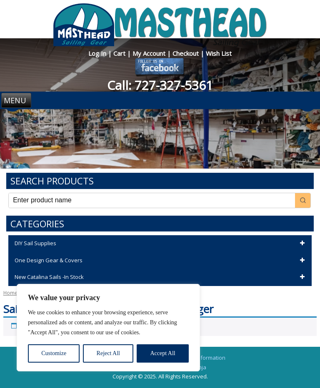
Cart (120, 53)
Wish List (219, 53)
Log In (98, 53)
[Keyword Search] (152, 200)
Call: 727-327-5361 (160, 85)
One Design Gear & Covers (161, 260)
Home (10, 292)
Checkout (186, 53)
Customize (53, 353)
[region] (108, 327)
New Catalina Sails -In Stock (161, 277)
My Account (149, 53)
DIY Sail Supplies (161, 243)
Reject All (108, 353)
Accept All (162, 353)
